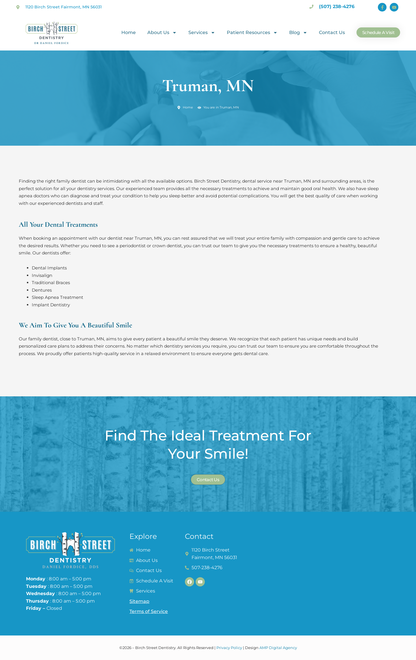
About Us (162, 32)
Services (201, 32)
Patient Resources (252, 32)
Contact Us (332, 32)
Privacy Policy (229, 647)
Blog (298, 32)
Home (128, 32)
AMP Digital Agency (278, 647)
